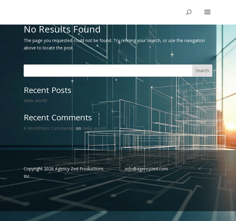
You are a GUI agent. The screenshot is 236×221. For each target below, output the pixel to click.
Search (202, 70)
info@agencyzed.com (146, 169)
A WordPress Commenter (49, 128)
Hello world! (35, 100)
